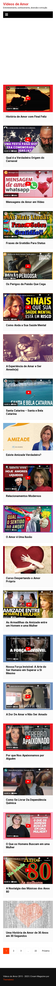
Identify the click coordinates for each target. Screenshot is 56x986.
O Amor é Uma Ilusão (19, 537)
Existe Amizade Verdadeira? (23, 454)
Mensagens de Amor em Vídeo (25, 202)
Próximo (46, 951)
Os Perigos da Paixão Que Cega (26, 284)
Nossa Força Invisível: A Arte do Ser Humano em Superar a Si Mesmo (26, 670)
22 (36, 951)
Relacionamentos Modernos (23, 496)
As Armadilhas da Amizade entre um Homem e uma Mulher (26, 624)
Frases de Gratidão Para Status (25, 243)
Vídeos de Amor (16, 4)
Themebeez (8, 979)
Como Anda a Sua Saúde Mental (26, 325)
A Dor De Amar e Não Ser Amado (26, 714)
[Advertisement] (28, 49)
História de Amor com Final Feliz (26, 116)
